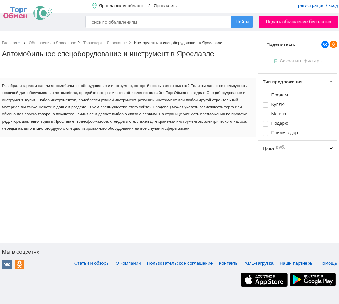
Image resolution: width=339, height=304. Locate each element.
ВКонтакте (7, 264)
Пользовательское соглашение (180, 263)
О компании (128, 263)
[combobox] (169, 22)
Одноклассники (19, 264)
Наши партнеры (296, 263)
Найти (242, 21)
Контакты (229, 263)
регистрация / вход (318, 5)
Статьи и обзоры (92, 263)
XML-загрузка (259, 263)
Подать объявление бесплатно (298, 21)
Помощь (328, 263)
